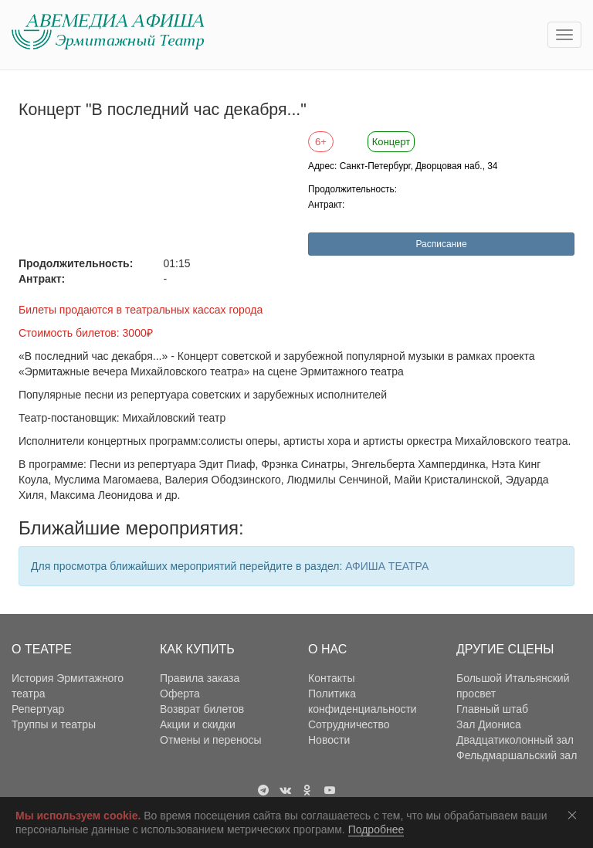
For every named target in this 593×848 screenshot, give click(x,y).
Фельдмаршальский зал (516, 755)
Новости (329, 740)
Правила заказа (199, 678)
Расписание (440, 244)
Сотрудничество (348, 724)
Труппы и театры (54, 724)
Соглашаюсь (575, 815)
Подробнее (376, 829)
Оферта (180, 693)
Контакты (331, 678)
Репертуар (38, 709)
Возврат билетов (202, 709)
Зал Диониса (488, 724)
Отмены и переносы (211, 740)
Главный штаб (492, 709)
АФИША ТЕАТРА (387, 566)
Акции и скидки (198, 724)
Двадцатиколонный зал (515, 740)
